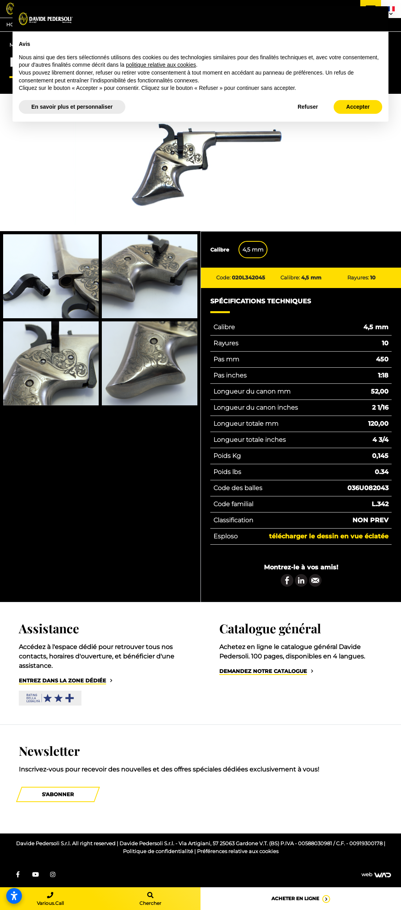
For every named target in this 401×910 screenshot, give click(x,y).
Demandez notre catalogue (263, 671)
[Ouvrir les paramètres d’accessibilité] (14, 896)
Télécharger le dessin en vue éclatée (328, 536)
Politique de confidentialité (158, 851)
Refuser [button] (308, 107)
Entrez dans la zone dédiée (62, 681)
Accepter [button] (358, 107)
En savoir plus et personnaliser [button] (72, 107)
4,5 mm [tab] (253, 249)
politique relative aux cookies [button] (161, 65)
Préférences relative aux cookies (237, 851)
